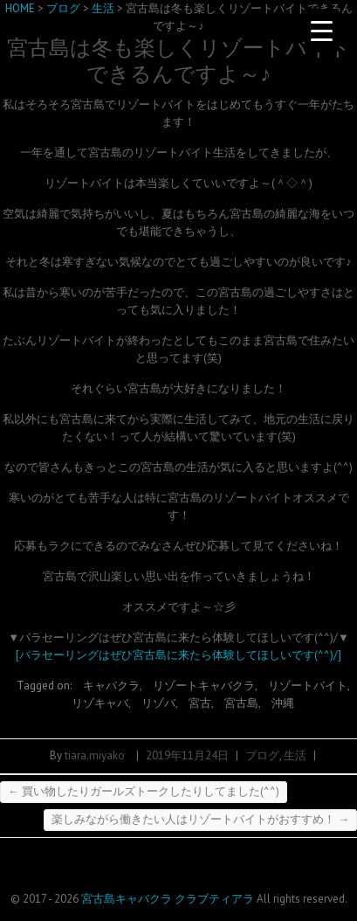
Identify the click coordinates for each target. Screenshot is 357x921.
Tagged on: (45, 685)
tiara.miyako (95, 755)
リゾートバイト (307, 685)
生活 (295, 755)
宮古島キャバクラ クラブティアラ (167, 898)
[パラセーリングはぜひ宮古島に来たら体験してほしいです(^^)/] (178, 654)
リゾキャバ (100, 703)
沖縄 (282, 703)
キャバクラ (111, 685)
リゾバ (158, 703)
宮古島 (241, 703)
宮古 (200, 703)
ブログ (262, 755)
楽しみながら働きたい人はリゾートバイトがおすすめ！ (200, 819)
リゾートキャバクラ (204, 685)
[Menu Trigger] (322, 30)
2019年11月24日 (187, 755)
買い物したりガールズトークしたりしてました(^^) (143, 791)
